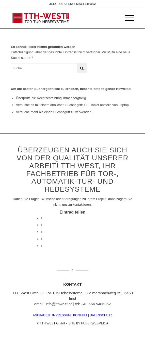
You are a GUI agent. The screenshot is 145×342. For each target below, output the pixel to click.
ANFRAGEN (41, 315)
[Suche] (49, 68)
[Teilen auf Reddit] (41, 246)
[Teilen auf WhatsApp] (41, 232)
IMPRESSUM (61, 315)
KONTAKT (80, 315)
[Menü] (127, 18)
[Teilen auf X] (41, 225)
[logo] (60, 18)
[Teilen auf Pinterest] (41, 239)
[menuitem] (127, 18)
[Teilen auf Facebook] (41, 218)
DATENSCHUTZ (101, 315)
